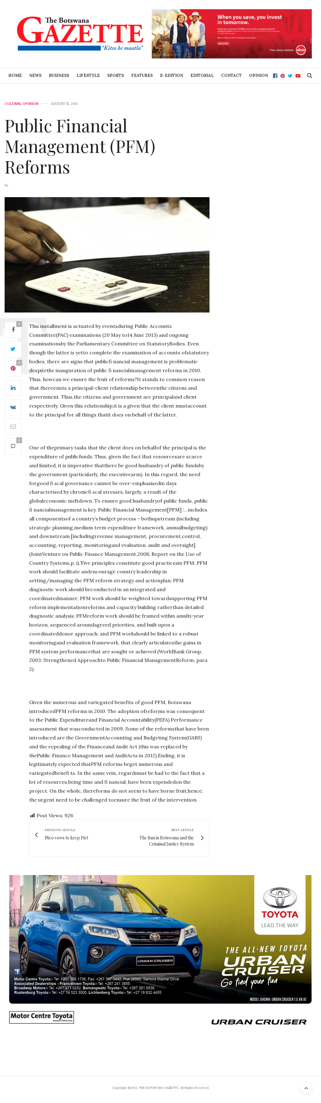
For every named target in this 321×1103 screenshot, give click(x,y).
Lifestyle (88, 75)
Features (142, 75)
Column (13, 104)
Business (59, 75)
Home (15, 75)
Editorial (202, 75)
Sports (115, 75)
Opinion (258, 75)
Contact (231, 75)
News (35, 75)
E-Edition (171, 75)
